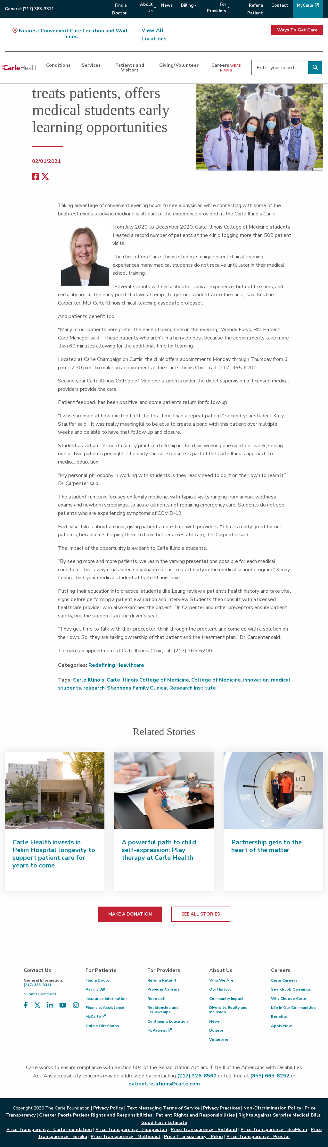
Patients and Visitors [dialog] (129, 67)
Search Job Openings (291, 989)
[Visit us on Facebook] (26, 1005)
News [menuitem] (167, 5)
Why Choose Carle (288, 998)
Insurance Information (106, 998)
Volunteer (219, 1039)
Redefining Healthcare (116, 665)
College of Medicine (216, 679)
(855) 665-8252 (270, 1075)
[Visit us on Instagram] (76, 1005)
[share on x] (45, 176)
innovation (256, 679)
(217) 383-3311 (50, 982)
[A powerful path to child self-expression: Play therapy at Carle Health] (164, 790)
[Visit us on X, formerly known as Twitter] (37, 1005)
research (94, 687)
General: (29, 9)
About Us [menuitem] (146, 8)
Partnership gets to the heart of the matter (266, 846)
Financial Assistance (105, 1007)
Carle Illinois (88, 679)
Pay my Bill (95, 989)
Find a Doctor (98, 980)
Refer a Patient (161, 980)
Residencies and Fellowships (163, 1010)
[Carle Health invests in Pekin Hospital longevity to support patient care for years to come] (54, 790)
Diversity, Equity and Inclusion (228, 1010)
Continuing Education (167, 1021)
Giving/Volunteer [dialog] (179, 65)
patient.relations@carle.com (164, 1083)
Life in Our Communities (293, 1007)
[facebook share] (35, 176)
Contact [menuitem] (279, 5)
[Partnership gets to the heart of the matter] (273, 790)
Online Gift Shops (102, 1025)
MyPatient (159, 1030)
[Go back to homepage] (19, 68)
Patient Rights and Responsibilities (195, 1115)
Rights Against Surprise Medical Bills (279, 1115)
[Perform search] (315, 67)
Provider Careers (163, 989)
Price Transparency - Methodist (125, 1137)
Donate (216, 1030)
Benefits (279, 1016)
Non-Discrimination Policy (272, 1108)
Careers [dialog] (226, 67)
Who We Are (221, 980)
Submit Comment (40, 994)
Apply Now (281, 1025)
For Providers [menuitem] (216, 8)
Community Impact (226, 998)
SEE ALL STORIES (200, 914)
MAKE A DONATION (130, 914)
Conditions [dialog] (58, 65)
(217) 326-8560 (197, 1075)
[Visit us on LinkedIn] (50, 1005)
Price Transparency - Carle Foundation (49, 1129)
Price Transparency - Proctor (258, 1137)
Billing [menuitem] (187, 5)
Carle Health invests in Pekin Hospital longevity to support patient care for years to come (53, 854)
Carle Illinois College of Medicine (148, 679)
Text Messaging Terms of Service (163, 1108)
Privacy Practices (221, 1108)
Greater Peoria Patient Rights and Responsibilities (95, 1115)
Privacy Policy (108, 1108)
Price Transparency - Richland (204, 1129)
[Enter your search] (287, 67)
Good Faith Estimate (164, 1122)
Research (156, 998)
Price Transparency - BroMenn (274, 1129)
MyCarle (96, 1016)
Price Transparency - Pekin (193, 1137)
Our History (220, 989)
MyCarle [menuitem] (305, 5)
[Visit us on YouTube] (63, 1005)
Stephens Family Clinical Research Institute (161, 687)
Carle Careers (284, 980)
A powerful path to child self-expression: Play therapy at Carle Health (159, 850)
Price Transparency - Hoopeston (131, 1129)
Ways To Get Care (297, 30)
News (214, 1021)
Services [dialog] (91, 65)
